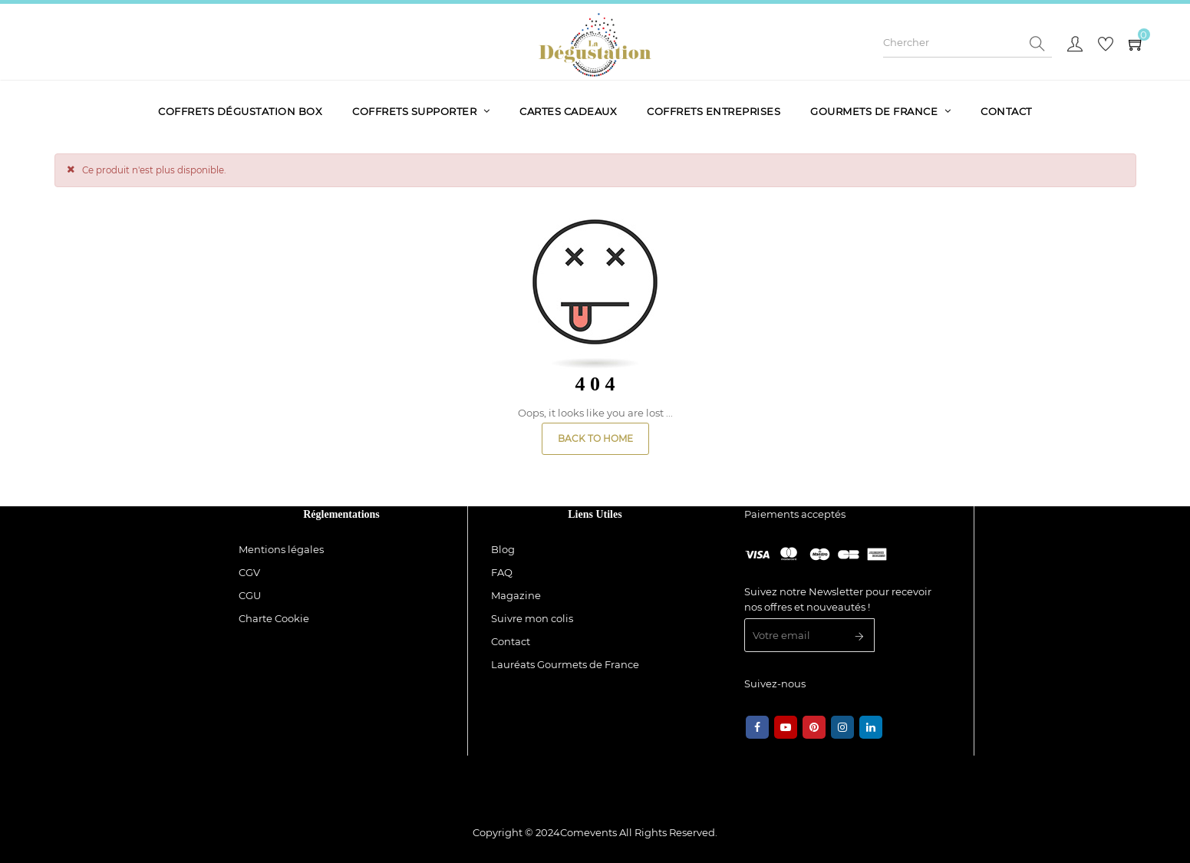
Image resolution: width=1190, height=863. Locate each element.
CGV (249, 572)
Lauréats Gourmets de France (565, 664)
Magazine (516, 595)
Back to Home (595, 438)
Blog (503, 549)
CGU (250, 595)
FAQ (502, 572)
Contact (510, 641)
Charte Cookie (274, 618)
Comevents (588, 832)
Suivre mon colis (532, 618)
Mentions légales (281, 549)
